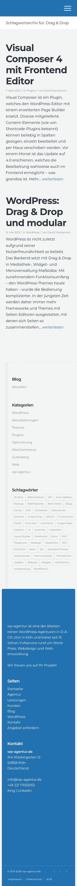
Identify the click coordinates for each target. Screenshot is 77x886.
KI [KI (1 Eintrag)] (29, 529)
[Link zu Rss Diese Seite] (66, 871)
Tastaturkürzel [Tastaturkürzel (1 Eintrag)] (22, 555)
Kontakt (14, 722)
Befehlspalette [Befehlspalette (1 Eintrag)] (36, 503)
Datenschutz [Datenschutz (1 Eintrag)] (58, 510)
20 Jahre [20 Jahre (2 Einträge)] (18, 497)
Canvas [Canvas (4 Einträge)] (18, 510)
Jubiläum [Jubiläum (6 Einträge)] (19, 529)
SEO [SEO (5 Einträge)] (64, 542)
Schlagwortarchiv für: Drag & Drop (37, 23)
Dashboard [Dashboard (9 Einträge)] (41, 510)
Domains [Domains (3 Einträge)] (19, 516)
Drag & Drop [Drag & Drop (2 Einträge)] (35, 516)
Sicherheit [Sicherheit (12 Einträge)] (19, 549)
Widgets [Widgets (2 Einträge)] (46, 562)
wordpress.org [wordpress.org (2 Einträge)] (22, 568)
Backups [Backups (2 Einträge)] (19, 503)
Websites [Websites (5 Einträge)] (32, 562)
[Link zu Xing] (54, 871)
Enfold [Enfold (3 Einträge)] (17, 523)
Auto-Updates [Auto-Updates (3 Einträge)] (64, 497)
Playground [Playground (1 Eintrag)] (20, 542)
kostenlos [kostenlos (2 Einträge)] (39, 529)
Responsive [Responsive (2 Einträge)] (51, 542)
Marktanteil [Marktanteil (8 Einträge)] (40, 536)
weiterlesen (52, 179)
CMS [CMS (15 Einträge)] (28, 510)
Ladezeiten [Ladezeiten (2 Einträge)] (55, 529)
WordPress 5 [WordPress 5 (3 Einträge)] (41, 568)
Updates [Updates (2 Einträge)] (18, 562)
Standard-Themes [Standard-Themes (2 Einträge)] (58, 549)
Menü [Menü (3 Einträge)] (54, 536)
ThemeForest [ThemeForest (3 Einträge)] (63, 555)
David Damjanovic (55, 90)
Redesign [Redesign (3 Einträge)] (36, 542)
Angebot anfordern (23, 728)
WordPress (32, 232)
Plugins (31, 90)
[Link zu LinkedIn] (60, 871)
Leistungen (16, 700)
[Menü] (65, 8)
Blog (11, 711)
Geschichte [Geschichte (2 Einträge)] (47, 523)
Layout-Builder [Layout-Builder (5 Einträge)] (22, 536)
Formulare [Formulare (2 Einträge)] (31, 523)
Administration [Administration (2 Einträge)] (35, 497)
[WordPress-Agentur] (32, 8)
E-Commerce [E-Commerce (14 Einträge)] (65, 516)
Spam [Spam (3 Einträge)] (32, 549)
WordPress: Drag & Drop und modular (36, 211)
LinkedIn (25, 791)
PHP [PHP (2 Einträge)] (64, 536)
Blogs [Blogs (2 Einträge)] (69, 503)
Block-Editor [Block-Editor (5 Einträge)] (55, 503)
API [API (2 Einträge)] (50, 497)
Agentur (14, 694)
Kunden (14, 706)
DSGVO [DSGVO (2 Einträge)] (50, 516)
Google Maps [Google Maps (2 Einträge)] (64, 523)
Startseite (15, 689)
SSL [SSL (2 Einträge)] (42, 549)
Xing (11, 791)
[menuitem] (65, 8)
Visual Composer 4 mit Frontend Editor (36, 64)
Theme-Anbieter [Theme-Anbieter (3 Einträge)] (43, 555)
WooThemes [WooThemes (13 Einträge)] (62, 562)
